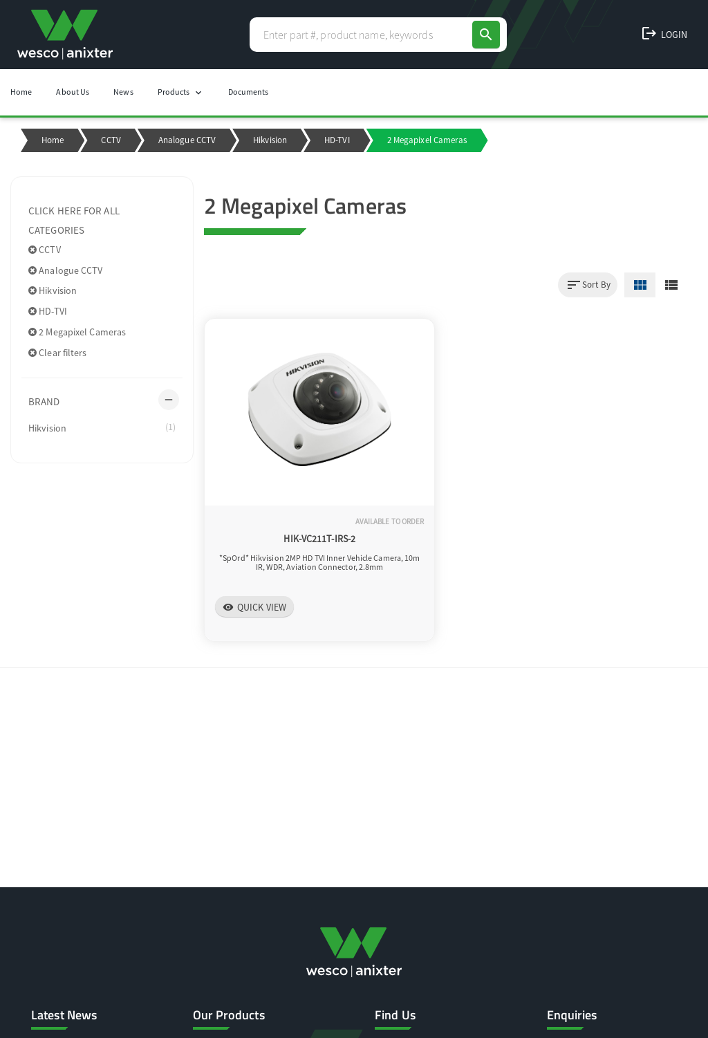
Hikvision (270, 140)
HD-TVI (337, 140)
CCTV (110, 140)
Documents (248, 91)
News (123, 91)
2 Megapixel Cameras (77, 332)
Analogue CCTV (187, 140)
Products (181, 92)
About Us (72, 91)
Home (21, 91)
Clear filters (57, 352)
